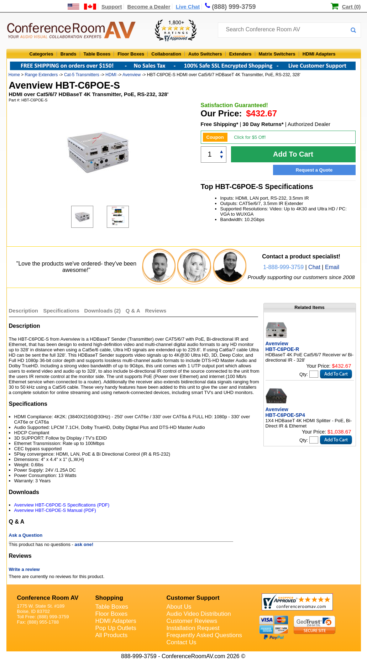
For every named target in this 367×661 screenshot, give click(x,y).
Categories (41, 54)
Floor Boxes (130, 54)
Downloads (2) (102, 311)
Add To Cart (293, 154)
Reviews (155, 311)
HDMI (110, 74)
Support (111, 7)
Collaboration (166, 54)
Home (14, 74)
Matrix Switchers (277, 54)
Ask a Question (26, 535)
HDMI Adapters (319, 54)
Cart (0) (351, 7)
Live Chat (188, 7)
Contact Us (181, 642)
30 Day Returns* (263, 124)
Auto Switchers (205, 54)
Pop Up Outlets (115, 628)
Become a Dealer (149, 7)
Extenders (240, 54)
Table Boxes (97, 54)
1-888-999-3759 (283, 267)
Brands (69, 54)
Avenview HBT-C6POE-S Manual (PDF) (55, 510)
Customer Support (193, 597)
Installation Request (193, 628)
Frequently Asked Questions (204, 635)
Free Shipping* (219, 124)
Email (332, 267)
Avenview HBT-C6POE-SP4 (285, 412)
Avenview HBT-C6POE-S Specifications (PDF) (62, 505)
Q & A (134, 311)
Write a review (24, 569)
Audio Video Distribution (199, 613)
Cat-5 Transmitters (81, 74)
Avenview (131, 74)
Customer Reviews (192, 621)
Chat (314, 267)
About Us (179, 606)
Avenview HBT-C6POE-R (282, 346)
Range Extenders (41, 74)
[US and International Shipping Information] (82, 7)
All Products (111, 635)
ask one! (84, 544)
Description (23, 311)
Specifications (61, 311)
